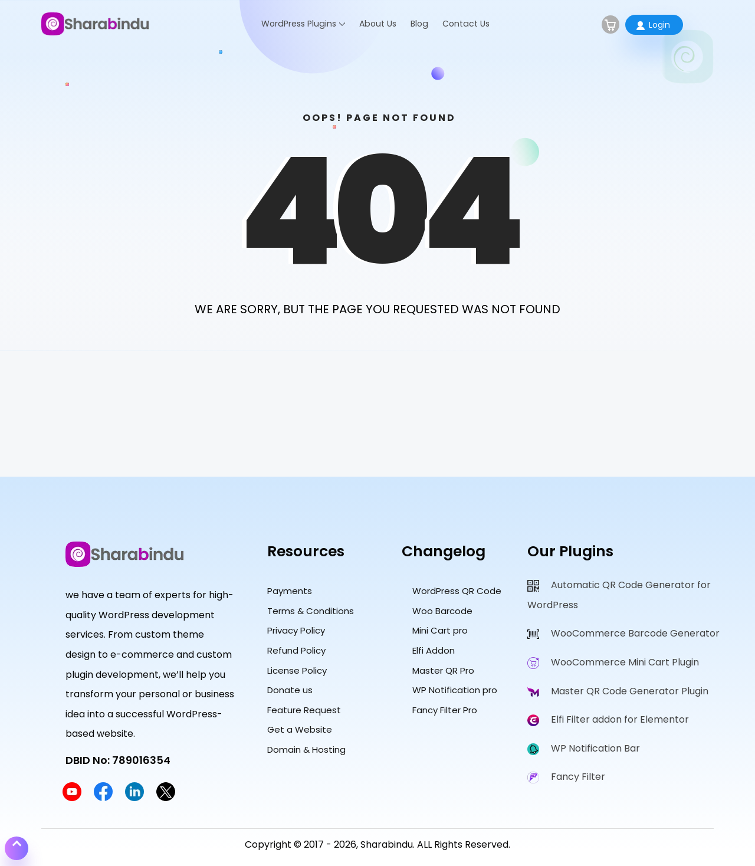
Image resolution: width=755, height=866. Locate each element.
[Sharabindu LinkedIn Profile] (134, 798)
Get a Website (299, 729)
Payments (289, 591)
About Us (377, 23)
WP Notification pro (454, 690)
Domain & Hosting (306, 749)
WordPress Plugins (298, 23)
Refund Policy (296, 650)
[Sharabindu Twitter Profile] (165, 798)
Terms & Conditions (310, 611)
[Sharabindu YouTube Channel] (72, 798)
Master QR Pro (443, 670)
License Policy (297, 670)
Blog (419, 23)
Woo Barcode (442, 611)
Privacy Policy (296, 630)
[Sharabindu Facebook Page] (103, 798)
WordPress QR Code (456, 591)
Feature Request (304, 710)
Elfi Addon (433, 650)
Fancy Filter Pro (444, 710)
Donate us (290, 690)
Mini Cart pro (440, 630)
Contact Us (466, 23)
